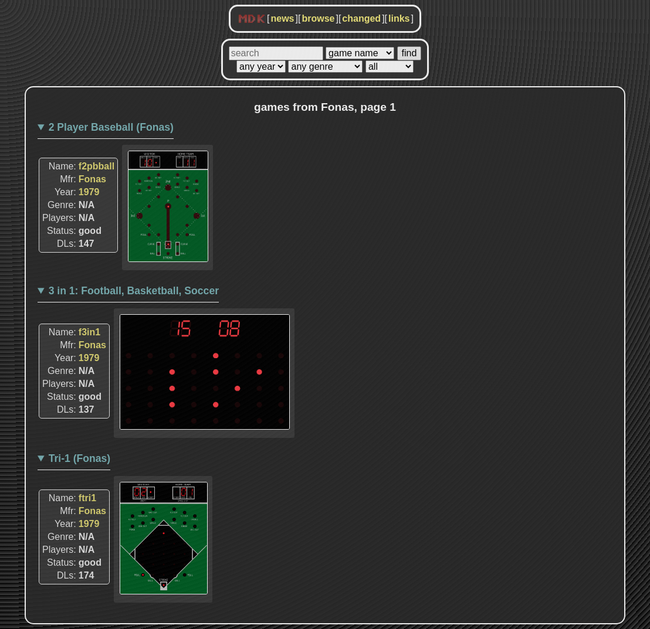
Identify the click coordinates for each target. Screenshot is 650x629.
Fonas (92, 179)
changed (361, 18)
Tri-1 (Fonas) (80, 458)
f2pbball (96, 166)
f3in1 (89, 332)
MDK (252, 19)
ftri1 (87, 498)
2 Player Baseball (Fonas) (111, 127)
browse (318, 18)
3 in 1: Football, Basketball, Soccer (134, 291)
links (398, 18)
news (282, 18)
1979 (89, 192)
